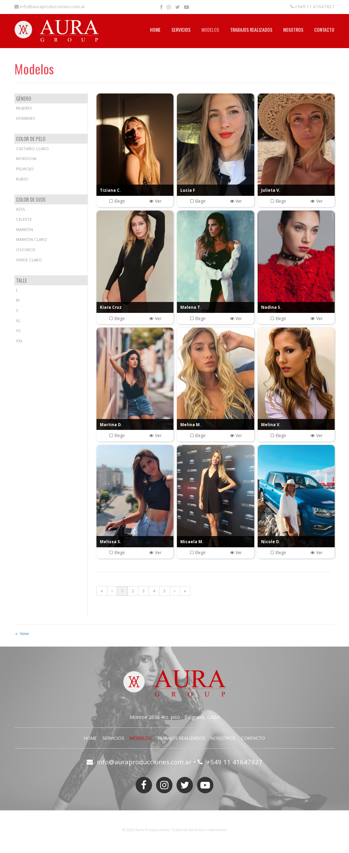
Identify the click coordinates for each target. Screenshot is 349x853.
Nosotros (293, 29)
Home (155, 29)
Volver (21, 633)
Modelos (210, 29)
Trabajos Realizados (251, 29)
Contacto (324, 29)
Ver (155, 201)
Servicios (181, 29)
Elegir (116, 201)
